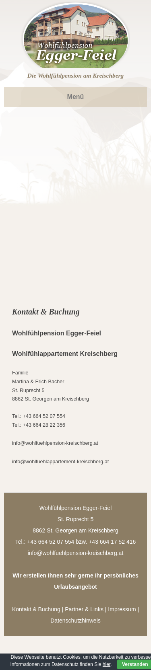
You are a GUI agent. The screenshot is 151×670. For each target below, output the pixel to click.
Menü (75, 96)
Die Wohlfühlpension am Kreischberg (75, 75)
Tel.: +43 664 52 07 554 (38, 416)
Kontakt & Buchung (36, 609)
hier (106, 664)
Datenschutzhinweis (75, 620)
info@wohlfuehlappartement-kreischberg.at (60, 461)
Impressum (122, 609)
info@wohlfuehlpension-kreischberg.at (55, 443)
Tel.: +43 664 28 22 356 (38, 425)
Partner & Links (84, 609)
